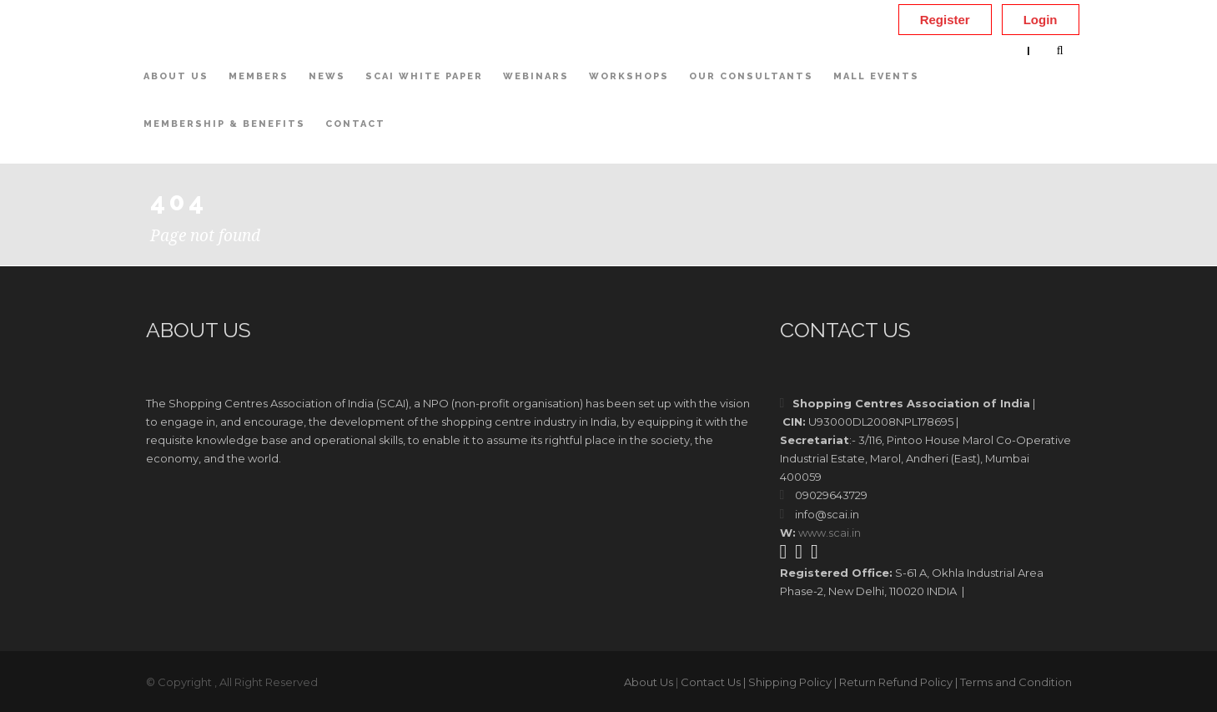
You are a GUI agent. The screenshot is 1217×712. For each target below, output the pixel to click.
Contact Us (711, 682)
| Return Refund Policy (893, 682)
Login (1040, 20)
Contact (355, 124)
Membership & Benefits (224, 124)
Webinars (536, 76)
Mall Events (876, 76)
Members (259, 76)
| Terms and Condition (1013, 682)
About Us (176, 76)
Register (945, 20)
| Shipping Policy (787, 682)
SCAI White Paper (424, 76)
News (327, 76)
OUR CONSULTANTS (751, 76)
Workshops (629, 76)
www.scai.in (829, 532)
